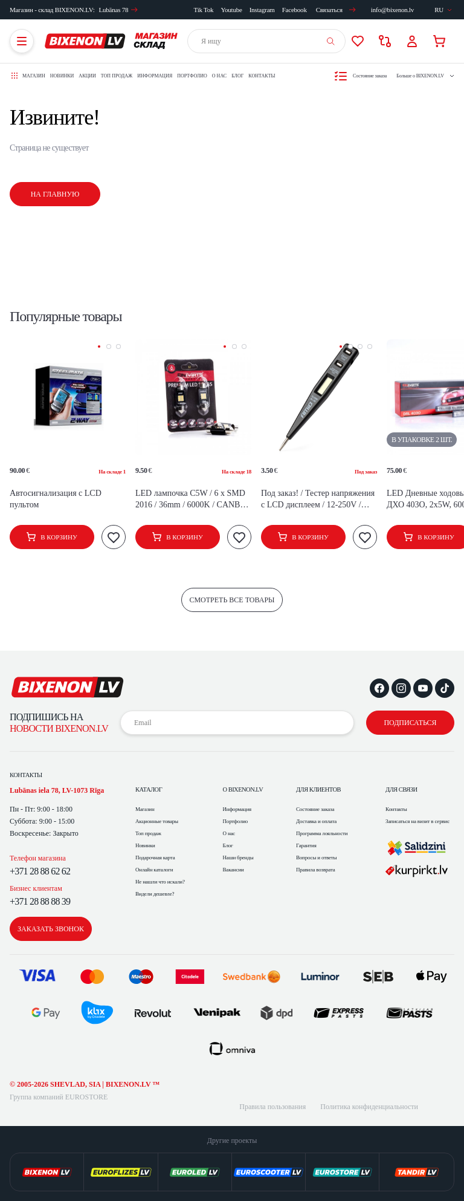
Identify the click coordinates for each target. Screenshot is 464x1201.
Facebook (294, 9)
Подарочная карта (155, 857)
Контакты (261, 76)
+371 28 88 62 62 (40, 871)
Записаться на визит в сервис (417, 821)
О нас (219, 76)
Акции (87, 76)
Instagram (262, 9)
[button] (99, 346)
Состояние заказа (315, 809)
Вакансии (233, 870)
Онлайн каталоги (154, 870)
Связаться (336, 9)
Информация (154, 76)
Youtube (231, 9)
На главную (55, 194)
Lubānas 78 (118, 9)
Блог (237, 76)
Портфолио (192, 76)
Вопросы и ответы (316, 857)
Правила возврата (315, 870)
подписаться (410, 722)
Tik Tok (204, 9)
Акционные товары (156, 821)
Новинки (62, 76)
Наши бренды (238, 857)
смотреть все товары (231, 600)
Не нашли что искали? (160, 882)
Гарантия (306, 845)
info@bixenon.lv (392, 9)
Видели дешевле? (154, 894)
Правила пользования (272, 1106)
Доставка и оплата (316, 821)
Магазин (145, 809)
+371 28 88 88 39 (40, 901)
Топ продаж (116, 76)
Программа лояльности (321, 833)
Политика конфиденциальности (369, 1106)
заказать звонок (51, 929)
